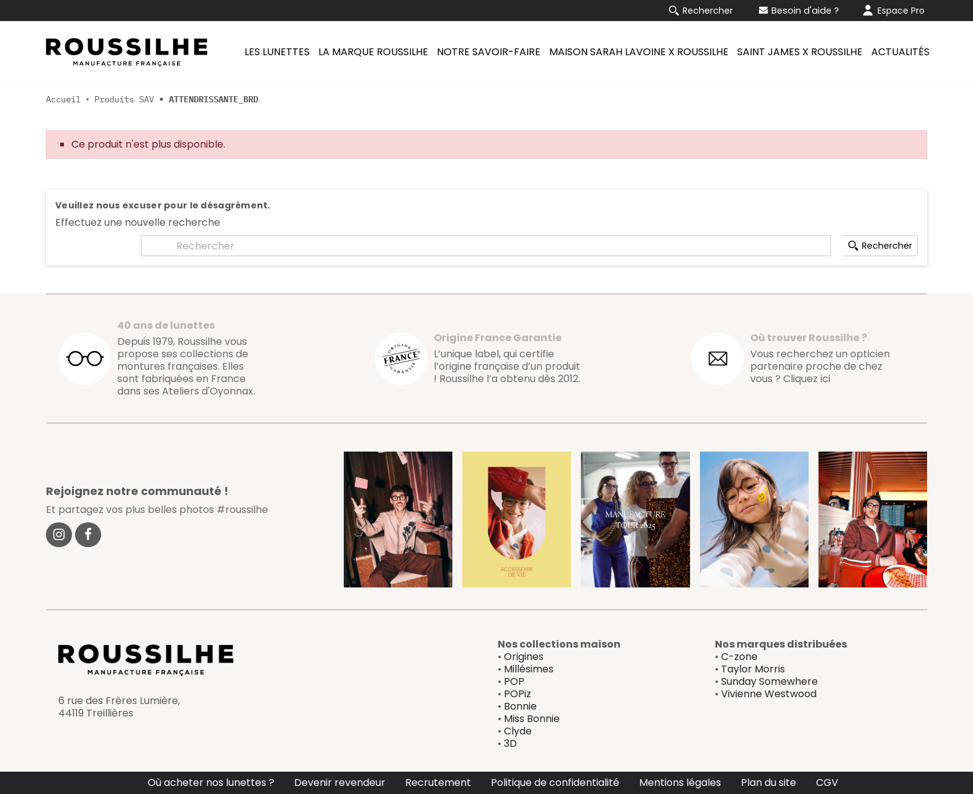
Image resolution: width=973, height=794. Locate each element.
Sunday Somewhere (769, 681)
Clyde (518, 731)
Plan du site (768, 782)
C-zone (739, 656)
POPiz (517, 694)
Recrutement (438, 782)
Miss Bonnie (532, 718)
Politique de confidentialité (555, 782)
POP (514, 681)
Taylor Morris (753, 669)
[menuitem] (275, 52)
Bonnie (520, 706)
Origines (524, 656)
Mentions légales (680, 782)
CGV (827, 782)
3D (510, 743)
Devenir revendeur (339, 782)
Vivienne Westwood (769, 694)
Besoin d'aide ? (799, 10)
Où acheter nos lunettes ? (211, 782)
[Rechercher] (486, 245)
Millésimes (529, 669)
